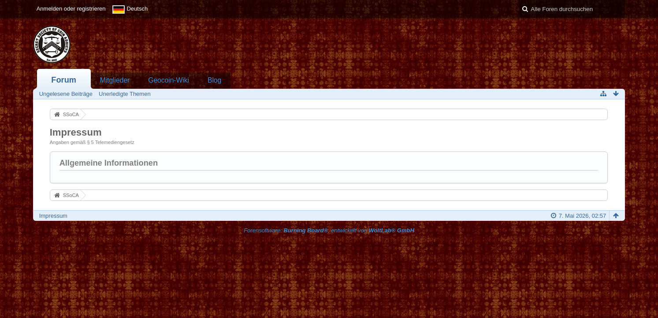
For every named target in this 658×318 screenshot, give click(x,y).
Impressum (53, 215)
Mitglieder (115, 80)
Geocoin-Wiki (168, 80)
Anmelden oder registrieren (71, 8)
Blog (214, 80)
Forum (63, 80)
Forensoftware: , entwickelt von (329, 230)
